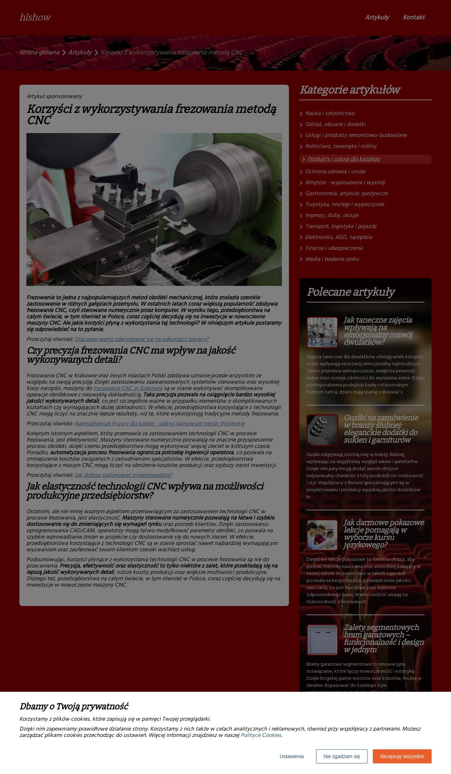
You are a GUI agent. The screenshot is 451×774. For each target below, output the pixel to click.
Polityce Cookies (261, 735)
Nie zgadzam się (341, 756)
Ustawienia (292, 756)
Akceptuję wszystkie (402, 756)
